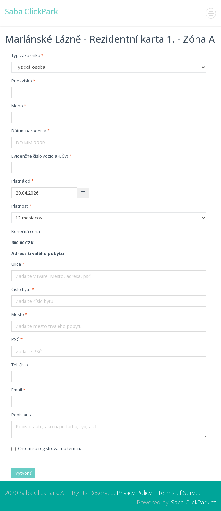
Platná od (20, 181)
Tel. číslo (19, 365)
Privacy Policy (134, 493)
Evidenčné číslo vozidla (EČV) (39, 156)
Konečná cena (25, 231)
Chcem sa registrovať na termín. (46, 448)
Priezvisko (21, 80)
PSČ (15, 339)
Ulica (16, 264)
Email (16, 390)
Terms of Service (180, 493)
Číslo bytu (21, 289)
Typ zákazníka (25, 55)
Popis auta (22, 415)
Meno (17, 106)
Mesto (17, 314)
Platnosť (19, 206)
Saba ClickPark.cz (193, 502)
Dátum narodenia (28, 131)
